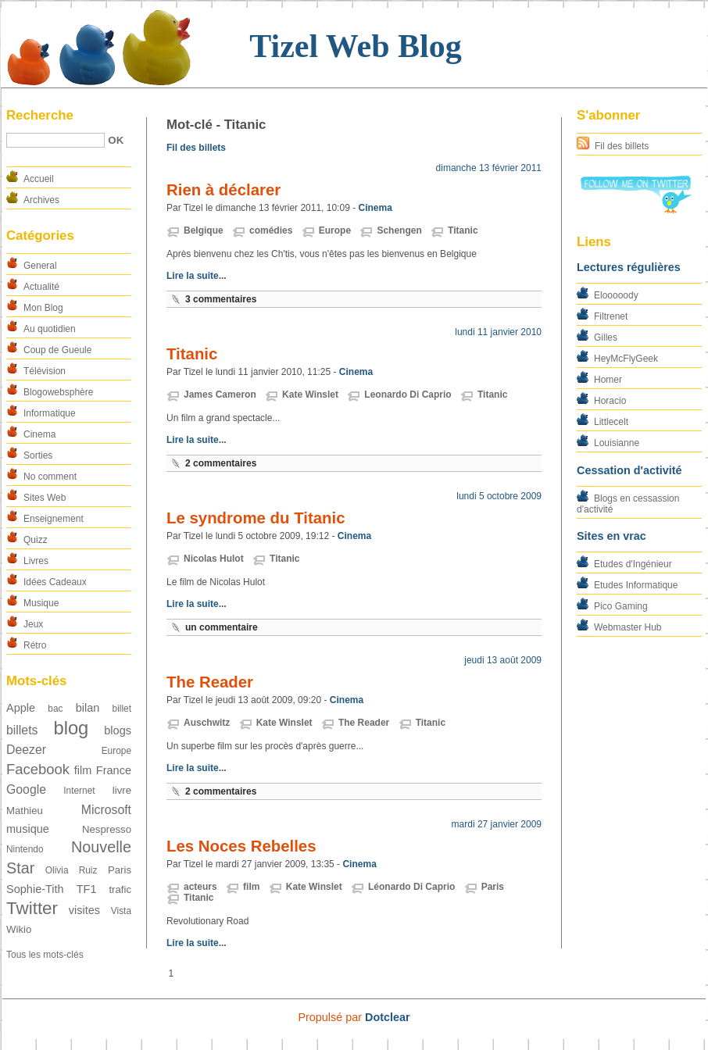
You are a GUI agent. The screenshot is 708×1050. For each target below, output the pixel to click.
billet (122, 708)
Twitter (32, 908)
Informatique (49, 413)
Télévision (44, 371)
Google (26, 789)
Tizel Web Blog (355, 46)
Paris (119, 870)
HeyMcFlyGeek (626, 358)
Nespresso (106, 829)
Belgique (203, 230)
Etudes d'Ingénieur (633, 564)
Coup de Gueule (57, 350)
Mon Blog (43, 307)
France (113, 770)
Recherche (39, 115)
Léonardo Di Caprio (411, 886)
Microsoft (106, 809)
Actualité (41, 286)
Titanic (462, 230)
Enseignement (53, 518)
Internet (79, 790)
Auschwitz (207, 722)
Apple (20, 708)
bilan (88, 708)
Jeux (33, 624)
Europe (116, 750)
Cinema (39, 434)
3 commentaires (220, 299)
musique (27, 829)
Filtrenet (611, 316)
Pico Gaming (621, 606)
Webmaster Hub (627, 627)
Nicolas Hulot (214, 558)
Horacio (610, 400)
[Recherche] (55, 140)
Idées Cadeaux (55, 582)
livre (122, 790)
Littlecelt (611, 421)
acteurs (200, 886)
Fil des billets (622, 146)
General (40, 265)
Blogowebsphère (58, 392)
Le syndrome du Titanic (255, 518)
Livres (35, 560)
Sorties (37, 455)
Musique (41, 603)
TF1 (87, 889)
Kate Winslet (310, 394)
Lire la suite (192, 275)
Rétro (34, 645)
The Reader (209, 682)
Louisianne (616, 443)
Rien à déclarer (223, 189)
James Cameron (220, 394)
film (83, 770)
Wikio (18, 929)
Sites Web (44, 497)
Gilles (605, 337)
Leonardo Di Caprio (407, 394)
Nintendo (25, 849)
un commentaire (221, 627)
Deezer (26, 749)
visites (84, 910)
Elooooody (616, 295)
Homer (608, 379)
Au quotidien (49, 328)
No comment (50, 476)
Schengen (399, 230)
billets (22, 730)
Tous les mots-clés (45, 954)
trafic (120, 889)
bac (55, 708)
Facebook (38, 769)
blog (70, 727)
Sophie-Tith (35, 889)
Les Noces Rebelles (241, 846)
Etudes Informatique (636, 585)
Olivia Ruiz (71, 870)
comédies (270, 230)
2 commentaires (220, 463)
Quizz (35, 539)
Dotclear (387, 1017)
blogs (117, 730)
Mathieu (24, 810)
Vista (121, 910)
